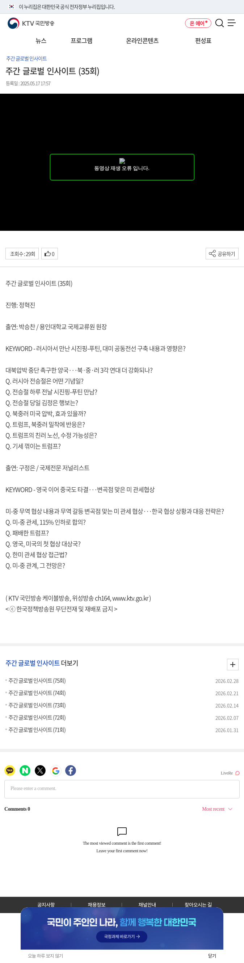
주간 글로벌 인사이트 (26, 58)
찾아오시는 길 (198, 905)
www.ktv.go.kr (130, 597)
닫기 (212, 956)
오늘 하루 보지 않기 (45, 956)
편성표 (203, 40)
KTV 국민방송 (20, 20)
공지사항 (46, 905)
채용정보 (96, 905)
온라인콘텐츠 (142, 40)
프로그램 (81, 40)
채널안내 (147, 905)
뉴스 (40, 40)
